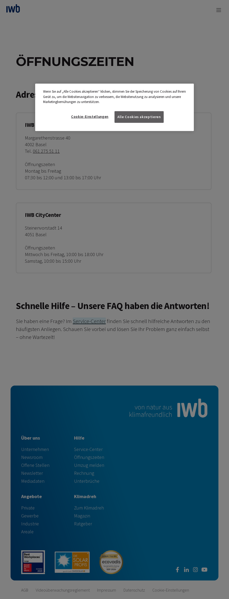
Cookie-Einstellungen (89, 116)
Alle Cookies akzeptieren (139, 117)
